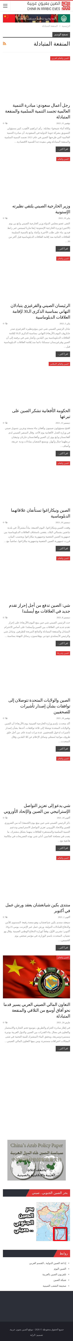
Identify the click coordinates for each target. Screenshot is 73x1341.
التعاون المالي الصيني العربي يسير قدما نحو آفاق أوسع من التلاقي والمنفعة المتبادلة (37, 1010)
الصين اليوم (60, 1268)
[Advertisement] (36, 1093)
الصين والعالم (63, 159)
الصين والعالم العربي (60, 58)
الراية (32, 1335)
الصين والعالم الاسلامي (59, 364)
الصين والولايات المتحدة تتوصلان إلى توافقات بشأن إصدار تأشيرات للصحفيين (39, 706)
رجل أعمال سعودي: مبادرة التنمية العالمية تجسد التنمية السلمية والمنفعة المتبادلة (37, 111)
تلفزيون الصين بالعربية (54, 1274)
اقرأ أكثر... (63, 149)
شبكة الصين (60, 1280)
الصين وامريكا (63, 653)
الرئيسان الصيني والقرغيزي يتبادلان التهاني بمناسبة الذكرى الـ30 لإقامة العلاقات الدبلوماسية (40, 311)
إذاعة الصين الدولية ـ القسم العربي (47, 1263)
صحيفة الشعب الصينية (54, 1285)
